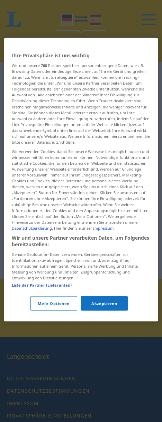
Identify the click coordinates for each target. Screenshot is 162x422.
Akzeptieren (104, 328)
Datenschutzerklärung (32, 253)
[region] (81, 205)
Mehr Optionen (53, 328)
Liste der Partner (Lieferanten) (42, 310)
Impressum (103, 253)
